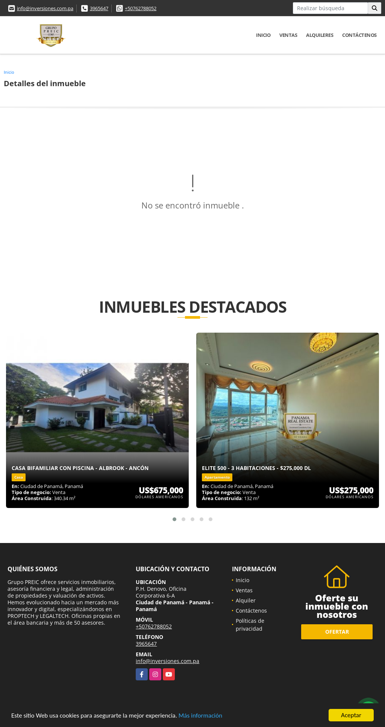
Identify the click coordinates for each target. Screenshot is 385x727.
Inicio (263, 35)
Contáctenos (359, 35)
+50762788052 (140, 8)
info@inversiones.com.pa (45, 8)
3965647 (99, 8)
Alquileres (319, 35)
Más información (200, 716)
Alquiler (246, 600)
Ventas (288, 35)
